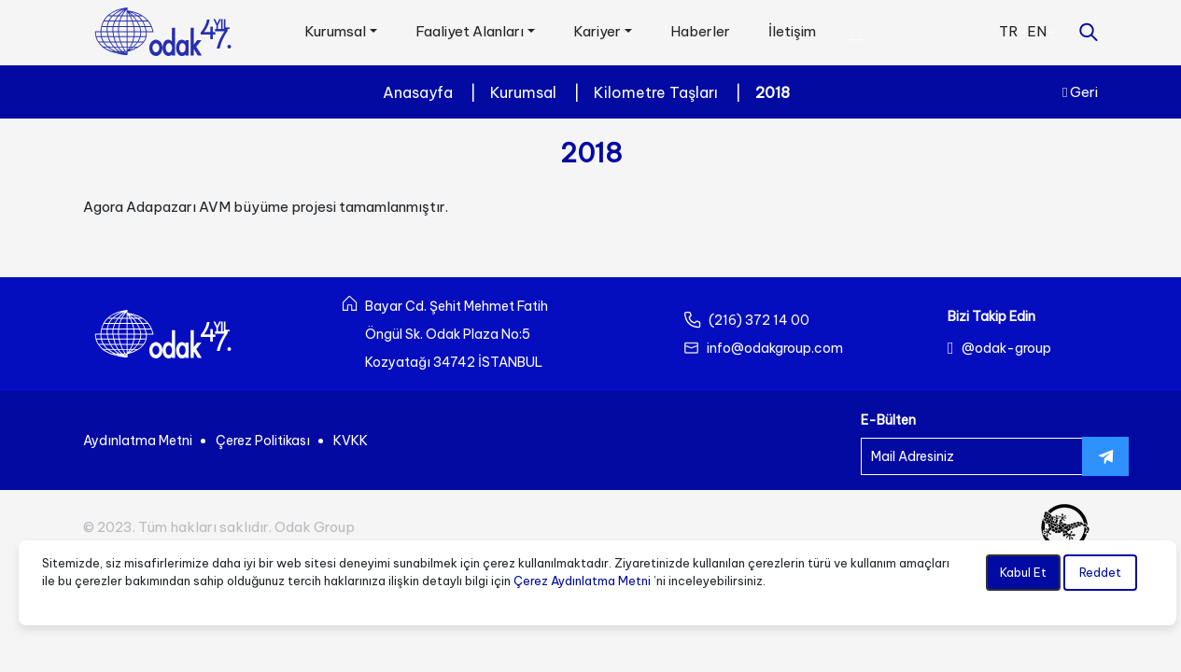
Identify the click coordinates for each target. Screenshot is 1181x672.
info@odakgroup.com (775, 348)
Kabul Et (1023, 572)
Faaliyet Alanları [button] (469, 31)
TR (1008, 31)
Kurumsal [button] (335, 31)
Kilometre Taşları (656, 92)
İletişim (792, 31)
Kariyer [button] (597, 31)
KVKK (350, 440)
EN (1037, 31)
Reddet (1100, 572)
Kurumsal (523, 92)
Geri (1080, 92)
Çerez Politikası (263, 440)
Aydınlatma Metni (137, 440)
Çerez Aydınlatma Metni (582, 580)
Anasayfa (418, 92)
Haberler (700, 31)
